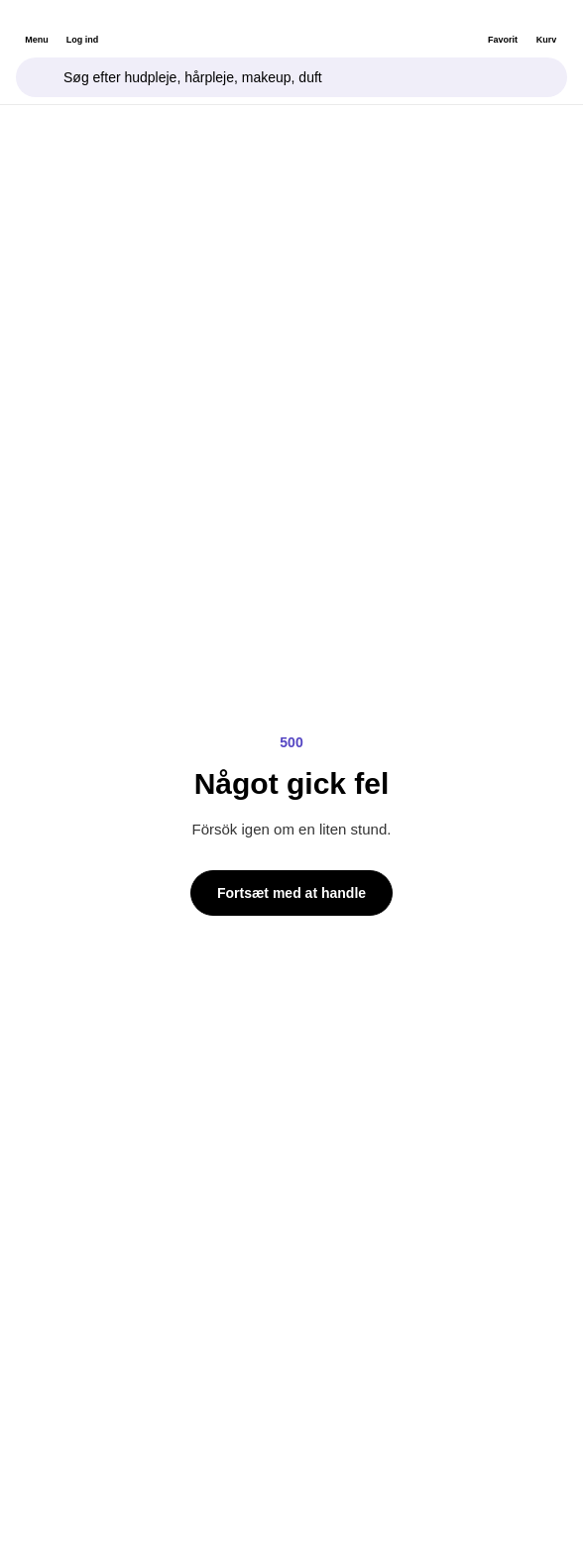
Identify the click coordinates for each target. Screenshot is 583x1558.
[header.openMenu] (37, 27)
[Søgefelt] (291, 77)
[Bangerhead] (292, 27)
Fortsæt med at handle (291, 893)
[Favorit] (503, 27)
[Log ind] (82, 27)
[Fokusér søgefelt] (40, 77)
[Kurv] (546, 27)
